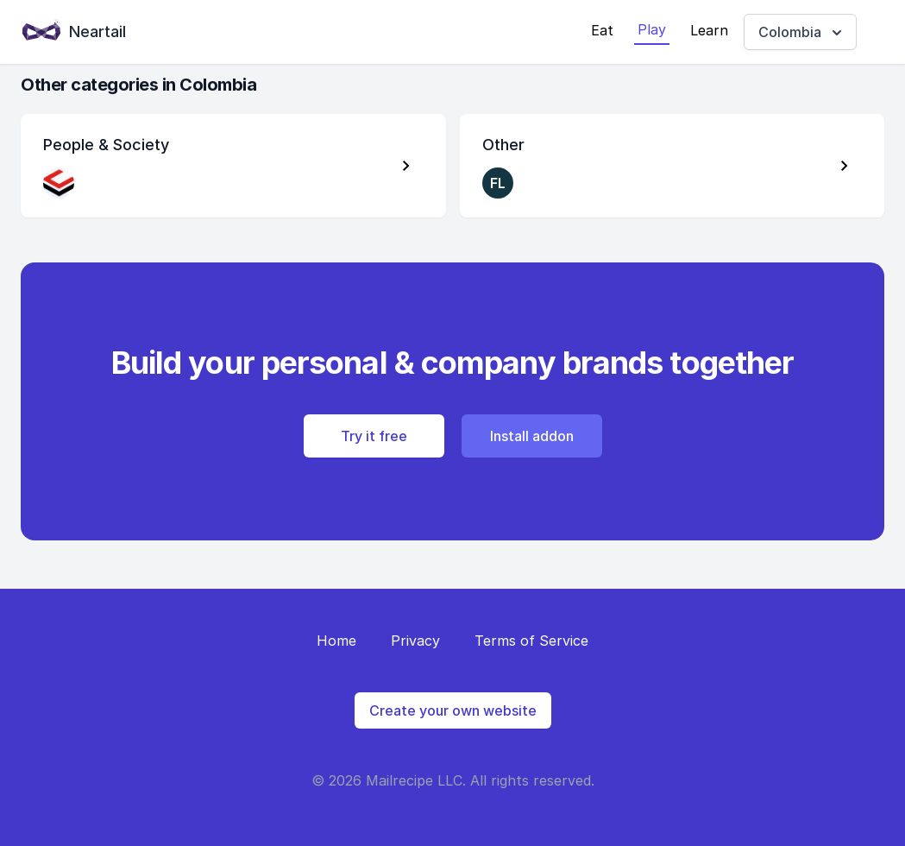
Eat (602, 30)
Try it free (374, 436)
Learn (709, 30)
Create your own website (453, 710)
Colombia (801, 32)
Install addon (532, 436)
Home (336, 640)
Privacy (415, 640)
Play (652, 29)
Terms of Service (531, 640)
